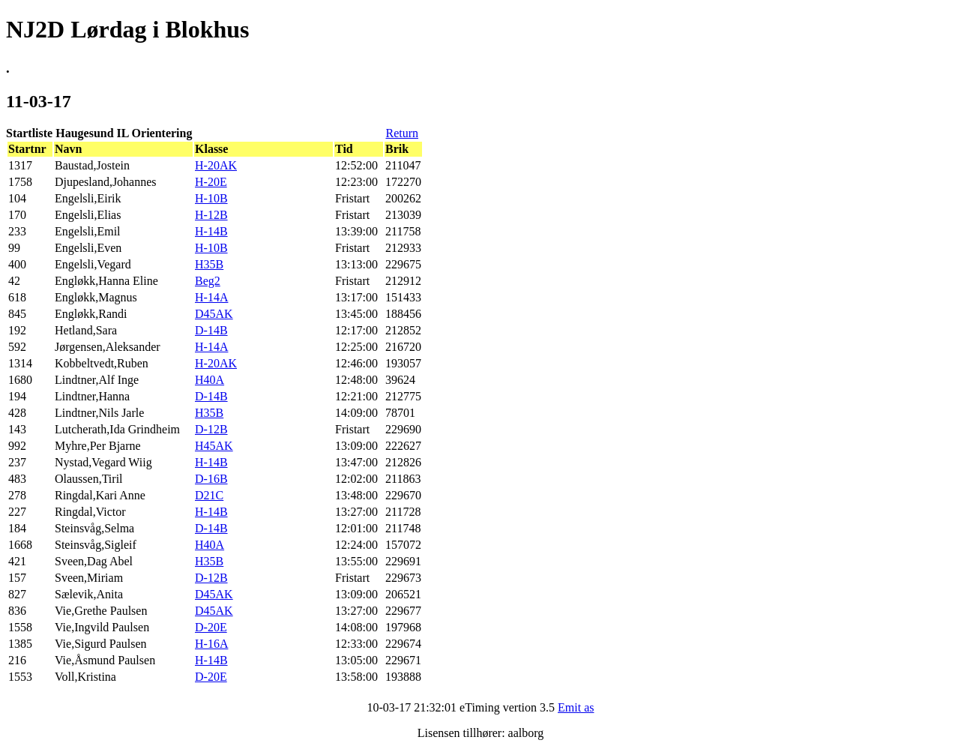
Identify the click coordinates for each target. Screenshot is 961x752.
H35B (209, 264)
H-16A (211, 643)
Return (401, 133)
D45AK (214, 313)
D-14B (211, 330)
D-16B (211, 478)
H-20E (211, 181)
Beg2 (207, 280)
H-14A (211, 297)
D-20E (211, 627)
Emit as (576, 707)
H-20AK (216, 165)
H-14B (211, 231)
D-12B (211, 429)
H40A (209, 379)
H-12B (211, 214)
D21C (209, 495)
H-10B (211, 198)
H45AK (214, 445)
